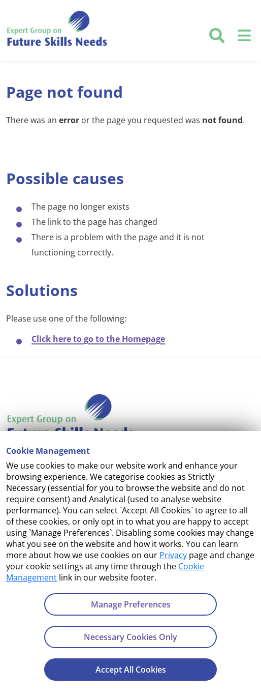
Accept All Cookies (130, 669)
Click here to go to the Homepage (98, 338)
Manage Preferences (131, 604)
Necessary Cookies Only (130, 637)
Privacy (173, 555)
